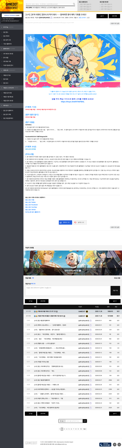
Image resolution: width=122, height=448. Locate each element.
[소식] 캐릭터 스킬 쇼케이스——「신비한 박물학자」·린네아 (50, 325)
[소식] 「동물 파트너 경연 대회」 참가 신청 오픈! (47, 330)
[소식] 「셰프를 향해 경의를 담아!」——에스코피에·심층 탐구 (50, 348)
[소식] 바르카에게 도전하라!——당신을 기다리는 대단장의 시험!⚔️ (50, 389)
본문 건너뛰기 (82, 17)
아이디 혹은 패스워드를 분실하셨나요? (11, 21)
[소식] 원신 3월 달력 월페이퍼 (42, 380)
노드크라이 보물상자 (52, 7)
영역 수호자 (62, 7)
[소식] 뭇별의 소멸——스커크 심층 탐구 (44, 343)
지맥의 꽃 (43, 7)
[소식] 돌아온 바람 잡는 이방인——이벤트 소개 (46, 385)
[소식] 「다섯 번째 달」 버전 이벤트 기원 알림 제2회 (47, 357)
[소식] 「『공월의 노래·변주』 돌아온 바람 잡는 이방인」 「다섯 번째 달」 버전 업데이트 (50, 394)
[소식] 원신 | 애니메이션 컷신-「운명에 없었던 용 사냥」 (49, 366)
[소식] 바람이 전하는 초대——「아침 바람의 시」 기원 (48, 398)
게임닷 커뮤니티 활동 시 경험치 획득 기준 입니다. (50, 316)
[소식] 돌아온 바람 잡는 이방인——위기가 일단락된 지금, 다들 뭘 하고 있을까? (50, 375)
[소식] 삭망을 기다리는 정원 (41, 362)
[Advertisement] (72, 29)
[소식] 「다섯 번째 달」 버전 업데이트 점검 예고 (46, 407)
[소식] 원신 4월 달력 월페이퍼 (42, 320)
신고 (88, 17)
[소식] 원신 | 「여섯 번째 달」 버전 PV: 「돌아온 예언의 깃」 (50, 334)
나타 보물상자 (36, 7)
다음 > (84, 429)
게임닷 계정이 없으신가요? (8, 18)
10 (81, 429)
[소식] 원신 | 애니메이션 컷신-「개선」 (44, 371)
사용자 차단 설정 (115, 23)
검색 (85, 421)
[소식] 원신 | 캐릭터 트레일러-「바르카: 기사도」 (47, 403)
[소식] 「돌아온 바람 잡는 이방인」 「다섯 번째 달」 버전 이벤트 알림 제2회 (50, 352)
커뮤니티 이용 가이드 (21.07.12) (47, 311)
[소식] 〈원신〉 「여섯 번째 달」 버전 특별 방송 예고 (48, 339)
